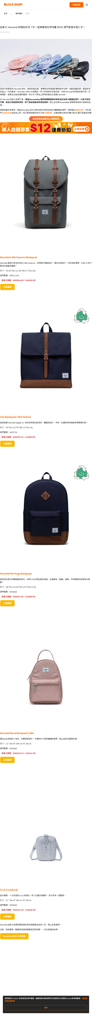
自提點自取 (7, 113)
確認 (46, 1008)
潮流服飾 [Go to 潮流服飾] (18, 13)
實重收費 (79, 110)
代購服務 (48, 113)
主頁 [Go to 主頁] (5, 13)
